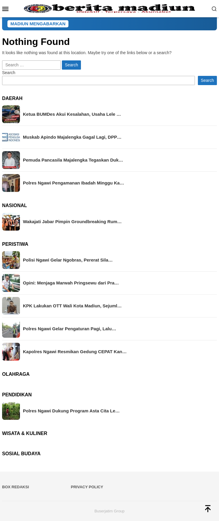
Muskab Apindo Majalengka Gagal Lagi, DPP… (72, 137)
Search (8, 72)
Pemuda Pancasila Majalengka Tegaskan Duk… (73, 159)
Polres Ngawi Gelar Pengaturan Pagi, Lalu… (69, 328)
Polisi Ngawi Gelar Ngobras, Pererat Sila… (68, 259)
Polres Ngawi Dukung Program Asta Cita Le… (71, 410)
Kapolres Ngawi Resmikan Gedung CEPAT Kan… (75, 351)
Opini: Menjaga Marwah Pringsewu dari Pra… (71, 282)
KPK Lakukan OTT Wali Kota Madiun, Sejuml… (72, 305)
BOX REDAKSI (15, 487)
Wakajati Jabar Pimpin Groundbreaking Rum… (72, 221)
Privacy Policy (87, 487)
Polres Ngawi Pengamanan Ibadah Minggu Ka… (73, 182)
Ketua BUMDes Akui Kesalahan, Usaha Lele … (72, 114)
